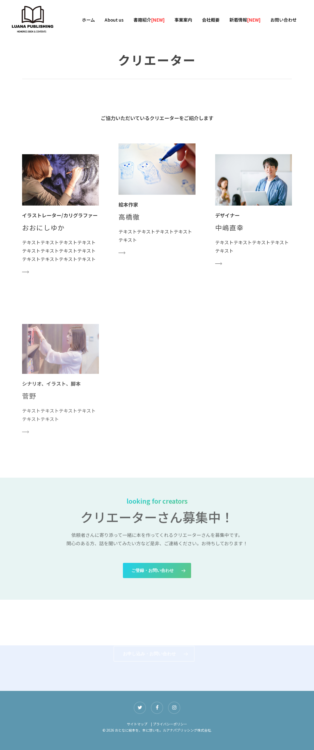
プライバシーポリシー (170, 724)
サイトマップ (137, 724)
